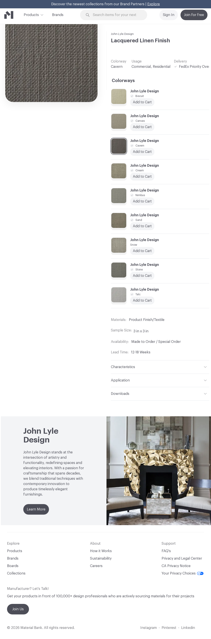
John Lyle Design (122, 33)
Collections (16, 573)
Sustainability (101, 558)
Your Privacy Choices (183, 573)
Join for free (194, 15)
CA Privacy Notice (176, 566)
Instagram (148, 628)
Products (31, 14)
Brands (57, 15)
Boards (12, 566)
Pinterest (169, 628)
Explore (153, 4)
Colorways (123, 81)
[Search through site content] (116, 15)
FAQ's (166, 551)
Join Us (18, 609)
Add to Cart (142, 251)
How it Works (101, 551)
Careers (96, 566)
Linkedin (188, 628)
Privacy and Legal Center (182, 558)
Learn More (36, 509)
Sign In (168, 15)
